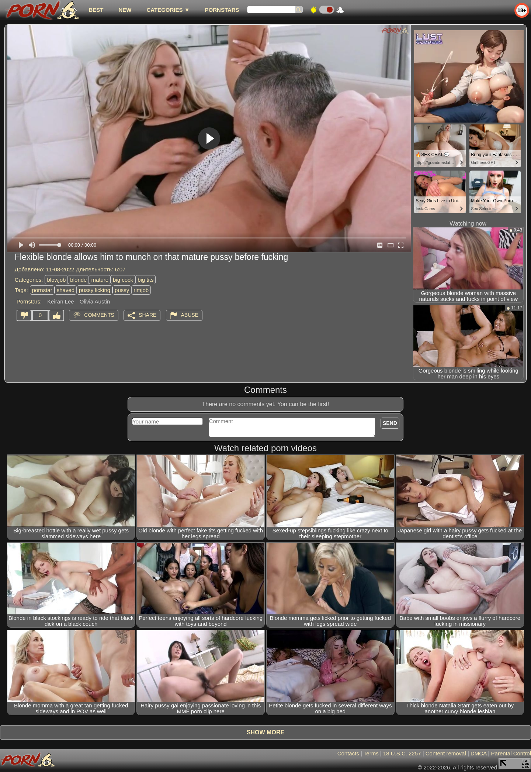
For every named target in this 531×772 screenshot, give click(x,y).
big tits (145, 280)
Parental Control (511, 753)
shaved (65, 290)
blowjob (56, 280)
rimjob (141, 290)
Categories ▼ (168, 10)
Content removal (446, 753)
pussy (122, 290)
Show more (265, 732)
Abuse (189, 315)
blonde (78, 280)
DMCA (478, 753)
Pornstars (222, 10)
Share (147, 315)
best (95, 10)
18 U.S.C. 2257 (402, 753)
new (124, 10)
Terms (371, 753)
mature (99, 280)
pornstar (42, 290)
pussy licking (94, 290)
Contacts (348, 753)
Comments (99, 315)
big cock (123, 280)
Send (390, 423)
